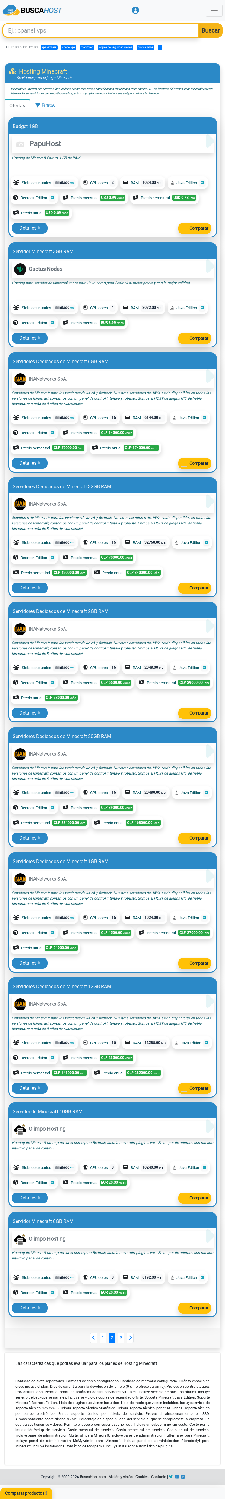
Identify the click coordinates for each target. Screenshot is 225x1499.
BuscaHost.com (93, 1477)
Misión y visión (121, 1477)
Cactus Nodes (38, 269)
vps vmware (49, 47)
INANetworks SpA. (40, 379)
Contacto (158, 1477)
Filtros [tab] (45, 105)
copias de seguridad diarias (115, 47)
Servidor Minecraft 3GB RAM (43, 251)
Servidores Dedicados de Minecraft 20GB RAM (62, 736)
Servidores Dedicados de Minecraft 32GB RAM (62, 486)
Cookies (141, 1477)
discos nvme (145, 47)
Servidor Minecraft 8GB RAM (43, 1221)
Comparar (198, 228)
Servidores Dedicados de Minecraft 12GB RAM (62, 986)
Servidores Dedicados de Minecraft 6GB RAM (61, 361)
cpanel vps (68, 47)
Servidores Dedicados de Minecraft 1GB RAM (61, 861)
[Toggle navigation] (214, 11)
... (160, 47)
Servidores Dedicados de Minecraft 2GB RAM (61, 611)
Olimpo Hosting (39, 1129)
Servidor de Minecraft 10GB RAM (48, 1111)
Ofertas (17, 105)
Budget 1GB (25, 126)
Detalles (29, 228)
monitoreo (87, 47)
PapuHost (37, 144)
